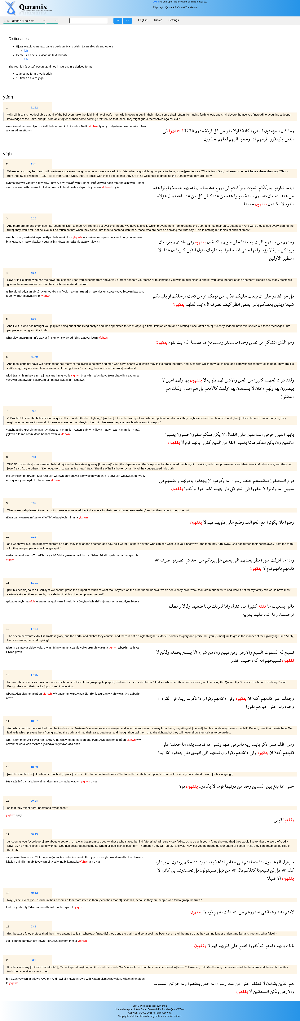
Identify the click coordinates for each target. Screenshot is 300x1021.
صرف (164, 559)
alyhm (10, 130)
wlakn (102, 647)
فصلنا (195, 342)
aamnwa (27, 940)
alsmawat (22, 647)
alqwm (83, 187)
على (236, 241)
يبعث (252, 295)
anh (133, 647)
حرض (268, 434)
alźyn (54, 241)
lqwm (95, 337)
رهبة (271, 911)
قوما (219, 786)
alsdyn (33, 781)
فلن (186, 752)
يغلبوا (170, 434)
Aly (46, 429)
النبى (279, 434)
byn (25, 781)
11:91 (34, 582)
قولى (278, 819)
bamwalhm (87, 475)
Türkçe (158, 20)
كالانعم (211, 388)
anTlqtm (37, 857)
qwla (94, 781)
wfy (85, 237)
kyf (15, 295)
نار (226, 488)
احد (194, 559)
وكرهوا (217, 480)
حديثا (249, 203)
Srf (101, 555)
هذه (156, 187)
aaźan (132, 375)
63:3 (33, 926)
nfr (57, 126)
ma (16, 555)
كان (283, 130)
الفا (231, 442)
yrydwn (96, 857)
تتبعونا (262, 870)
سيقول (287, 861)
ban (16, 517)
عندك (213, 195)
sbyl (113, 475)
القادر (277, 295)
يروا (290, 249)
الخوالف (252, 522)
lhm (58, 375)
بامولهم (186, 480)
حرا (200, 488)
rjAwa (142, 126)
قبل (220, 870)
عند (284, 195)
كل (215, 130)
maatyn (108, 429)
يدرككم (265, 187)
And (121, 182)
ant (121, 601)
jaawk (28, 241)
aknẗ (65, 237)
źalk (53, 907)
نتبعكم (190, 861)
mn (61, 126)
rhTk (98, 601)
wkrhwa (59, 475)
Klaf (40, 475)
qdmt (76, 739)
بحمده (175, 652)
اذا (253, 138)
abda (77, 744)
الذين (191, 249)
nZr (34, 555)
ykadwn (96, 187)
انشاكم (270, 342)
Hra (35, 480)
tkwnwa (20, 182)
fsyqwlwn (41, 861)
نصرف (215, 304)
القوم (289, 203)
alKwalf (40, 517)
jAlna (95, 739)
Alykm (44, 291)
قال (239, 870)
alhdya (50, 744)
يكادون (273, 203)
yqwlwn (23, 978)
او (204, 295)
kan (15, 126)
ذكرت (191, 698)
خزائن (174, 983)
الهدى (195, 752)
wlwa (120, 693)
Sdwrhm (34, 907)
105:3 (156, 1)
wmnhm (11, 237)
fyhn (56, 647)
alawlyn (95, 241)
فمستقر (230, 342)
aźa (136, 126)
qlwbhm (57, 237)
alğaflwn (79, 379)
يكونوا (271, 522)
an (71, 237)
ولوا (280, 706)
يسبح (186, 652)
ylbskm (102, 291)
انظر (235, 304)
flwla (52, 126)
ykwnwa (24, 517)
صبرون (182, 434)
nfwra (9, 698)
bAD (141, 291)
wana (60, 601)
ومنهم (288, 241)
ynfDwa (81, 978)
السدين (258, 786)
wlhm (90, 375)
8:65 (33, 410)
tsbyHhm (124, 647)
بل (201, 388)
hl (60, 555)
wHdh (112, 693)
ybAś (36, 291)
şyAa (111, 291)
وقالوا (271, 488)
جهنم (217, 488)
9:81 (33, 457)
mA (32, 517)
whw (9, 337)
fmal (66, 187)
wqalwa (126, 475)
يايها (289, 434)
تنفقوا (255, 983)
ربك (181, 698)
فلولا (236, 130)
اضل (187, 388)
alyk (33, 237)
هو (285, 295)
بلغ (275, 786)
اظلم (281, 744)
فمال (171, 195)
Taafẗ (84, 126)
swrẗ (28, 555)
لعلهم (222, 138)
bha (9, 241)
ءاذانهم (179, 241)
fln (57, 744)
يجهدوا (200, 480)
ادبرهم (261, 706)
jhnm (23, 480)
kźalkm (11, 861)
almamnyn (37, 429)
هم (195, 388)
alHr (9, 480)
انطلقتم (250, 861)
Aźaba (52, 291)
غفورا (234, 660)
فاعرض (237, 744)
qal (18, 861)
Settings (173, 20)
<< (118, 21)
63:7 (33, 960)
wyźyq (118, 291)
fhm (73, 517)
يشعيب (278, 606)
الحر (239, 488)
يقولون (271, 983)
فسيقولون (207, 870)
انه (261, 660)
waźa (10, 555)
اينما (289, 187)
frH (8, 475)
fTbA (49, 940)
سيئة (249, 195)
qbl (33, 861)
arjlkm (89, 291)
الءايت (202, 304)
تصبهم (188, 187)
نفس (252, 342)
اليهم (233, 138)
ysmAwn (12, 379)
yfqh (7, 153)
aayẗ (126, 237)
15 (7, 767)
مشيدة (208, 187)
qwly (19, 815)
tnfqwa (36, 978)
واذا (290, 559)
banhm (46, 434)
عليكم (240, 295)
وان (198, 187)
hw (11, 291)
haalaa (74, 187)
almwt (40, 182)
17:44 (34, 628)
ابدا (161, 752)
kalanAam (40, 379)
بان (280, 522)
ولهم (178, 379)
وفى (190, 241)
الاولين (275, 258)
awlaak (28, 379)
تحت (191, 295)
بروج (219, 187)
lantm (10, 907)
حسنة (176, 187)
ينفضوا (193, 983)
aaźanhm (94, 237)
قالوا (289, 606)
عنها (225, 744)
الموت (251, 187)
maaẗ (136, 429)
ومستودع (214, 342)
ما (283, 559)
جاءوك (228, 249)
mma (47, 601)
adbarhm (135, 693)
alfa (18, 434)
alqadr (18, 291)
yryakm (67, 555)
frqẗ (69, 126)
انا (183, 744)
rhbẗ (22, 907)
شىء (202, 652)
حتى (245, 249)
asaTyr (85, 241)
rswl (46, 475)
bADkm (128, 291)
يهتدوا (176, 752)
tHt (82, 291)
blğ (20, 781)
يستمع (269, 241)
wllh (89, 978)
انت (267, 614)
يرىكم (209, 559)
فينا (207, 606)
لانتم (289, 911)
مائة (251, 442)
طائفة (188, 130)
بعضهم (245, 559)
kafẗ (46, 126)
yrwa (116, 237)
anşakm (24, 337)
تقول (234, 606)
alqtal (52, 429)
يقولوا (165, 187)
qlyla (97, 861)
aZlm (16, 739)
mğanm (54, 857)
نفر (228, 130)
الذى (281, 342)
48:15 (34, 834)
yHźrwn (27, 130)
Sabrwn (87, 429)
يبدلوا (161, 861)
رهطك (175, 606)
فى (165, 130)
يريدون (177, 861)
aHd (80, 555)
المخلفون (277, 480)
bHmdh (92, 647)
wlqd (9, 375)
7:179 (34, 356)
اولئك (223, 388)
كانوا (187, 488)
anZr (9, 295)
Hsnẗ (93, 182)
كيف (226, 304)
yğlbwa (98, 429)
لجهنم (269, 379)
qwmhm (127, 126)
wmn (49, 647)
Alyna (127, 601)
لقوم (171, 342)
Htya (15, 241)
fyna (76, 601)
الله (276, 195)
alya (50, 555)
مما (243, 606)
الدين (288, 138)
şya (73, 647)
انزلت (275, 559)
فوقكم (212, 295)
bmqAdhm (30, 475)
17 (7, 834)
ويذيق (278, 304)
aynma (10, 182)
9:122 (34, 107)
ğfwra (18, 652)
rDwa (10, 517)
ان (208, 241)
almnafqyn (138, 978)
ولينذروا (275, 138)
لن (271, 870)
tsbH (9, 647)
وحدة (243, 342)
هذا (166, 249)
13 (7, 674)
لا (282, 203)
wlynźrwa (116, 126)
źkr (29, 739)
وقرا (168, 241)
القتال (231, 434)
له (281, 652)
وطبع (239, 522)
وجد (246, 786)
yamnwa (138, 237)
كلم (290, 870)
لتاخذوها (216, 861)
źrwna (76, 857)
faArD (49, 739)
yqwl (47, 241)
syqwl (10, 857)
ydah (83, 739)
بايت (255, 744)
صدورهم (252, 911)
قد (203, 342)
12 (7, 628)
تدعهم (214, 752)
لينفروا (256, 130)
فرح (290, 480)
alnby (20, 429)
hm (52, 379)
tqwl (53, 601)
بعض (245, 304)
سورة (265, 559)
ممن (271, 744)
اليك (258, 241)
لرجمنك (286, 614)
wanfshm (101, 475)
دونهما (230, 786)
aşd (30, 480)
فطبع (243, 945)
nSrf (20, 295)
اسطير (287, 258)
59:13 (34, 892)
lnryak (68, 601)
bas (136, 291)
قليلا (271, 878)
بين (268, 786)
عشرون (195, 434)
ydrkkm (31, 182)
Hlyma (10, 652)
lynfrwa (38, 126)
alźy (16, 337)
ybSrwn (109, 375)
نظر (256, 559)
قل (205, 195)
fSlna (77, 337)
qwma (63, 781)
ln (131, 857)
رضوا (289, 522)
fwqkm (66, 291)
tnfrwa (138, 475)
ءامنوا (269, 945)
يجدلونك (213, 249)
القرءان (164, 698)
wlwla (91, 601)
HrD (27, 429)
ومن (233, 652)
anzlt (21, 555)
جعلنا (175, 744)
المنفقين (260, 991)
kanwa (46, 480)
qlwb (64, 375)
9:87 (33, 503)
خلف (246, 480)
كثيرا (258, 379)
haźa (73, 241)
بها (253, 249)
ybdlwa (110, 857)
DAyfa (83, 601)
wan (78, 182)
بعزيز (247, 614)
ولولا (185, 606)
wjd (39, 781)
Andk (38, 187)
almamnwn (25, 126)
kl (65, 126)
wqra (104, 237)
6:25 (33, 218)
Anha (56, 739)
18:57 (34, 721)
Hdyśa (115, 187)
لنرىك (217, 606)
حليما (245, 660)
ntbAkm (86, 857)
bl (48, 379)
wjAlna (41, 237)
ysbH (83, 647)
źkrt (87, 693)
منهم (199, 130)
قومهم (261, 138)
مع (263, 522)
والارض (244, 652)
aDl (57, 379)
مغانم (230, 861)
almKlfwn (17, 475)
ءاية (276, 249)
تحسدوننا (184, 870)
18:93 (34, 767)
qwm (54, 434)
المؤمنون (271, 130)
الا (160, 249)
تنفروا (256, 488)
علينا (257, 614)
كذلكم (249, 870)
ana (89, 739)
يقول (200, 249)
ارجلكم (178, 295)
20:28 (34, 800)
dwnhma (53, 781)
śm (85, 555)
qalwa (10, 601)
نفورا (250, 706)
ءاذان (259, 388)
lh (14, 647)
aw (73, 291)
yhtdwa (63, 744)
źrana (17, 375)
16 (7, 800)
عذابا (229, 295)
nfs (36, 337)
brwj (63, 182)
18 (7, 892)
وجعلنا (247, 241)
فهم (209, 522)
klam (118, 857)
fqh (26, 50)
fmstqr (52, 337)
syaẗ (9, 187)
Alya (48, 237)
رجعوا (244, 138)
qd (72, 337)
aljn (43, 375)
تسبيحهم (272, 660)
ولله (183, 983)
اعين (169, 379)
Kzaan (96, 978)
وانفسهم (171, 480)
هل (218, 559)
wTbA (49, 517)
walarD (41, 647)
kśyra (32, 375)
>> (127, 21)
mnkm (69, 429)
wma (9, 126)
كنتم (234, 187)
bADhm (42, 555)
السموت (271, 652)
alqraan (103, 693)
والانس (230, 379)
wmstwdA (63, 337)
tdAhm (36, 744)
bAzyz (135, 601)
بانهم (195, 442)
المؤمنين (254, 434)
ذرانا (280, 379)
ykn (62, 429)
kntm (53, 182)
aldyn (106, 126)
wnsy (64, 739)
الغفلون (287, 396)
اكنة (215, 241)
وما (290, 130)
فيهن (224, 652)
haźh (110, 182)
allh (127, 182)
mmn (23, 739)
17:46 (34, 674)
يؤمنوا (261, 249)
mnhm (76, 126)
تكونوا (278, 187)
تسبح (288, 652)
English (142, 20)
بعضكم (266, 304)
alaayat (28, 295)
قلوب (211, 379)
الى (235, 559)
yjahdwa (74, 475)
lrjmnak (107, 601)
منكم (207, 434)
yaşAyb (19, 601)
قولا (182, 786)
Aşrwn (78, 429)
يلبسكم (160, 295)
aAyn (97, 375)
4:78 (33, 164)
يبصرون (286, 388)
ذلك (227, 911)
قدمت (199, 744)
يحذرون (210, 138)
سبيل (288, 488)
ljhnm (25, 375)
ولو (242, 187)
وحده (289, 706)
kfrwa (61, 241)
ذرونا (202, 861)
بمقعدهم (260, 480)
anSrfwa (93, 555)
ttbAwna (138, 857)
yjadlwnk (38, 241)
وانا (226, 606)
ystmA (26, 237)
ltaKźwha (66, 857)
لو (194, 488)
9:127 (34, 536)
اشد (208, 488)
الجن (242, 379)
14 (7, 721)
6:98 (33, 318)
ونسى (215, 744)
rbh (42, 739)
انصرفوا (177, 559)
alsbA (33, 647)
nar (17, 480)
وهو (290, 342)
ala (79, 241)
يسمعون (242, 388)
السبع (257, 652)
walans (51, 375)
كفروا (180, 249)
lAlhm (19, 130)
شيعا (289, 304)
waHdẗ (43, 337)
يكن (216, 434)
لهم (219, 379)
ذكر (263, 744)
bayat (36, 739)
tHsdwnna (57, 861)
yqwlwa (102, 182)
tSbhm (85, 182)
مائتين (287, 442)
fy (100, 126)
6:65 (33, 272)
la (89, 187)
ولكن (164, 652)
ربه (247, 744)
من (222, 130)
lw (40, 480)
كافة (245, 130)
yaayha (11, 429)
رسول (236, 480)
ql (43, 187)
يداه (190, 744)
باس (254, 304)
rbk (92, 693)
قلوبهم (225, 241)
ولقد (289, 379)
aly (43, 744)
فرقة (208, 130)
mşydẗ (70, 182)
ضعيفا (196, 606)
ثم (187, 559)
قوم (187, 442)
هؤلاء (162, 195)
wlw (47, 182)
